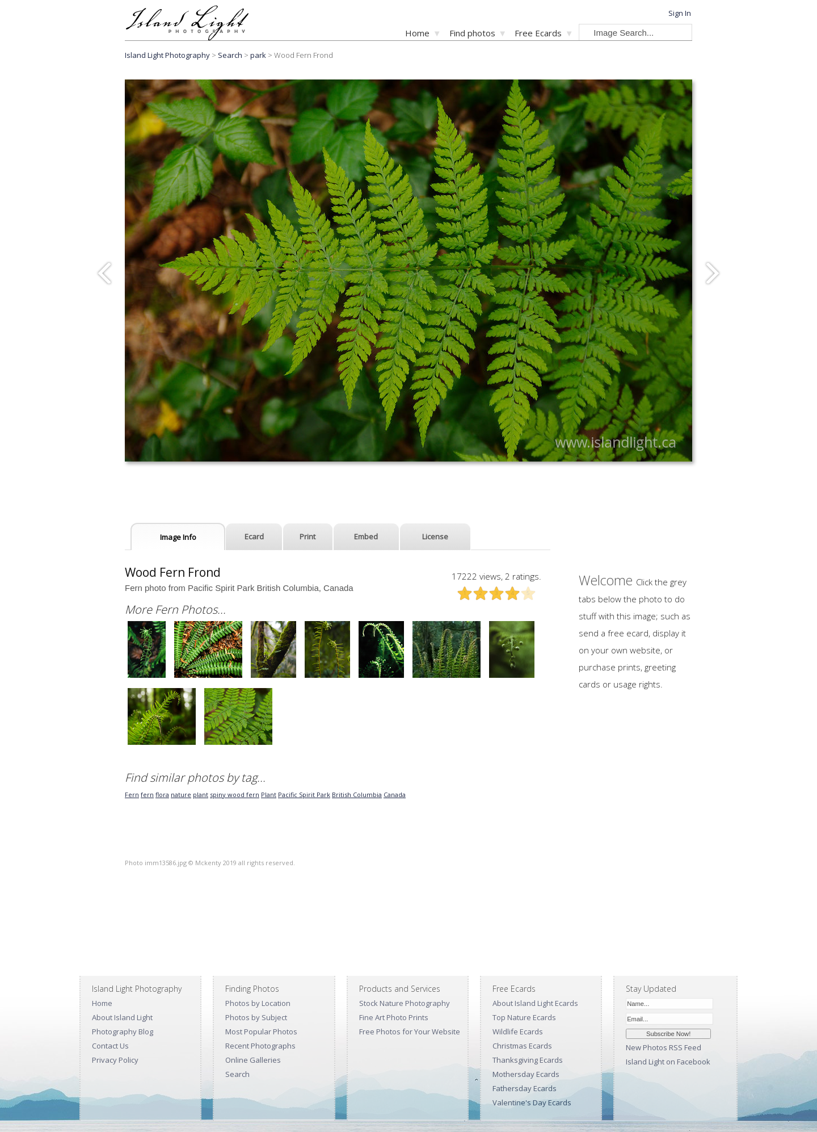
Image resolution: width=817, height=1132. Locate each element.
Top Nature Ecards (524, 1017)
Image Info (178, 537)
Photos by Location (257, 1003)
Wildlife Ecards (517, 1031)
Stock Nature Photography (404, 1003)
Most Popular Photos (261, 1031)
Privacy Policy (115, 1060)
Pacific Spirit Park (304, 794)
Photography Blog (122, 1031)
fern (147, 794)
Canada (395, 794)
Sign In (679, 13)
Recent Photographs (260, 1046)
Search (237, 1074)
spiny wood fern (234, 794)
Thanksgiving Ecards (527, 1060)
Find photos (472, 33)
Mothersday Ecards (525, 1074)
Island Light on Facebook (668, 1061)
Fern (132, 794)
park (258, 55)
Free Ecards (538, 33)
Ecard (254, 536)
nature (181, 794)
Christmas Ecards (522, 1046)
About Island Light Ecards (535, 1003)
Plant (268, 794)
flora (162, 794)
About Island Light (122, 1017)
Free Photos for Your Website (409, 1031)
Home (417, 33)
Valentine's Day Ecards (531, 1102)
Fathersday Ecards (524, 1088)
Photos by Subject (256, 1017)
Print (307, 536)
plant (200, 794)
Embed (366, 536)
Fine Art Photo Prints (393, 1017)
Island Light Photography (167, 55)
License (435, 536)
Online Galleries (253, 1060)
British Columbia (357, 794)
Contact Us (110, 1046)
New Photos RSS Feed (663, 1047)
